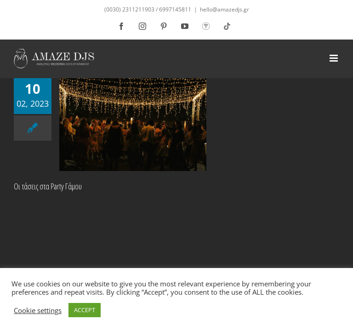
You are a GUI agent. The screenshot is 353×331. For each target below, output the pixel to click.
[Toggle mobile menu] (334, 58)
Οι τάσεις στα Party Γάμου (48, 186)
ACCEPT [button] (84, 310)
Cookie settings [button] (38, 310)
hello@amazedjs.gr (224, 9)
